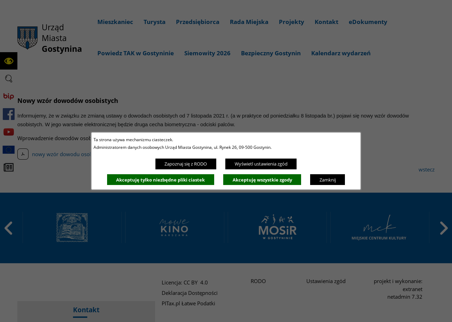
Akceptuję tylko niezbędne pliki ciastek (160, 180)
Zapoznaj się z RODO (185, 164)
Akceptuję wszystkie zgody (262, 180)
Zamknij (328, 180)
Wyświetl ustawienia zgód (261, 164)
